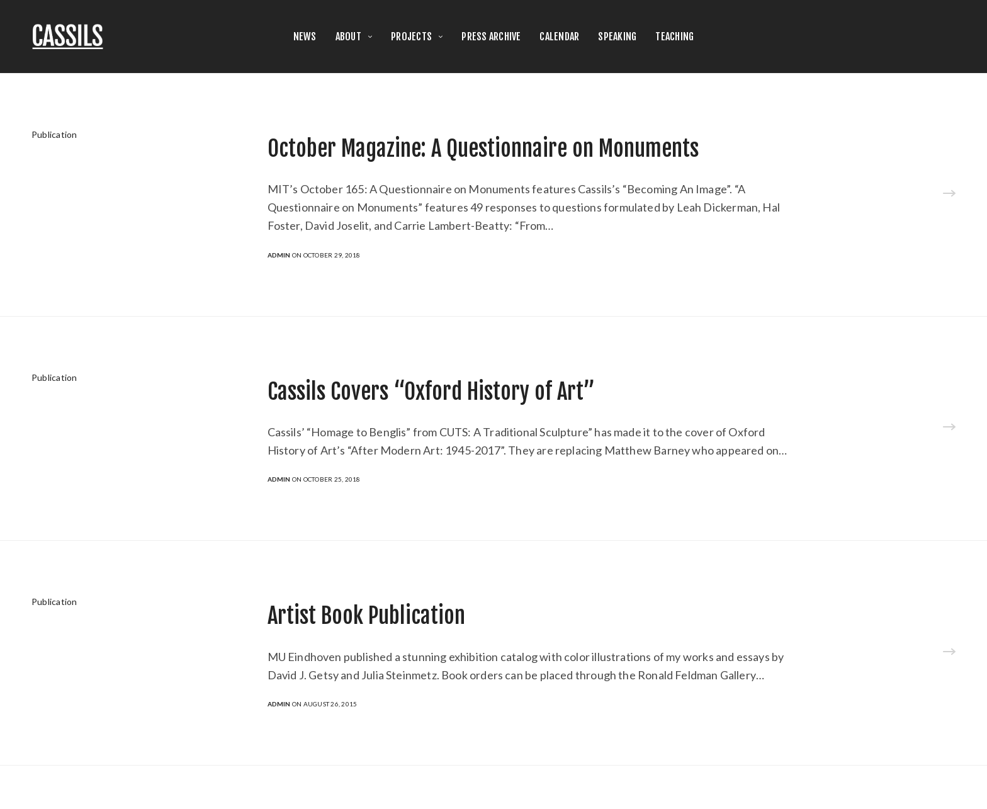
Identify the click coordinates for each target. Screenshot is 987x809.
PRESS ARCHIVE (491, 36)
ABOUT (348, 36)
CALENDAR (559, 36)
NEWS (305, 36)
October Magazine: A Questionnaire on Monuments (483, 148)
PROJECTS (411, 36)
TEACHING (674, 36)
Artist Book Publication (366, 616)
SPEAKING (617, 36)
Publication (54, 134)
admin (279, 255)
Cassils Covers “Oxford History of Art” (431, 391)
